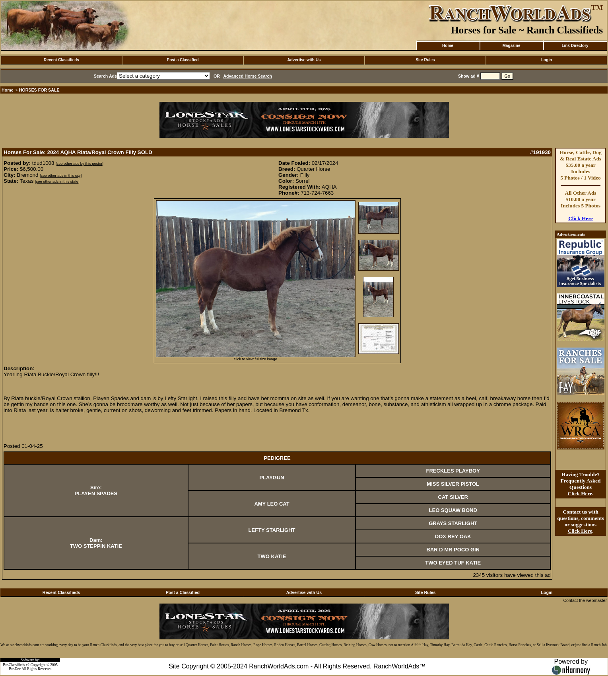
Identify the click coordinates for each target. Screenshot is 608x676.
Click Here (580, 218)
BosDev (15, 669)
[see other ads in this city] (61, 176)
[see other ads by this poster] (79, 164)
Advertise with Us (304, 60)
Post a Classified (182, 60)
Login (546, 60)
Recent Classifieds (61, 60)
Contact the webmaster (585, 600)
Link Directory (574, 45)
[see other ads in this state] (57, 182)
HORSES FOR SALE (39, 90)
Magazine (511, 45)
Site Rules (425, 60)
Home (447, 45)
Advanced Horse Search (247, 76)
